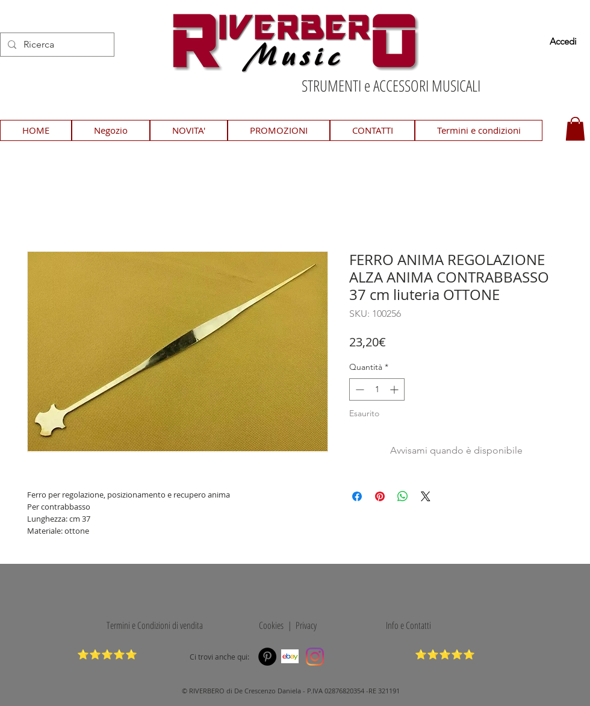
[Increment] (395, 389)
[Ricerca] (55, 44)
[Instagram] (315, 657)
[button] (575, 128)
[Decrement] (358, 389)
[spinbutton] (377, 389)
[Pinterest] (267, 657)
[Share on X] (425, 496)
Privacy (306, 625)
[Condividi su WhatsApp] (403, 496)
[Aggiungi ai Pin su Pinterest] (380, 496)
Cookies (269, 625)
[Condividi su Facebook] (357, 496)
